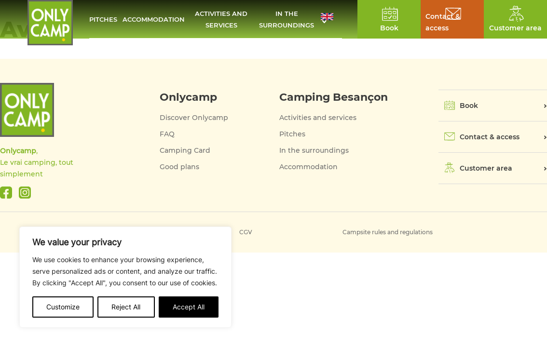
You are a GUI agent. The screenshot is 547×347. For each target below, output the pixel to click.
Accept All (189, 307)
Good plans (179, 166)
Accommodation (154, 19)
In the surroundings (286, 19)
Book (469, 105)
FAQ (167, 134)
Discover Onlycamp (194, 117)
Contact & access (442, 22)
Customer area (486, 168)
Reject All (125, 307)
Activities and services (221, 19)
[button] (331, 19)
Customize (63, 307)
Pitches (103, 19)
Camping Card (185, 150)
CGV (245, 232)
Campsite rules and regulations (387, 232)
